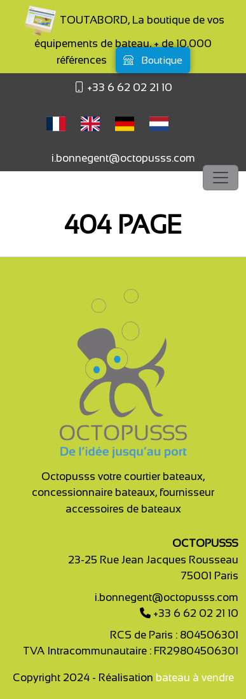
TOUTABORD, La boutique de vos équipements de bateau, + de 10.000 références (123, 40)
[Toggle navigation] (220, 177)
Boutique (152, 60)
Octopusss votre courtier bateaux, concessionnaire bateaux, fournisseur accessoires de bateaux (123, 492)
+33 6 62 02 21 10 (128, 87)
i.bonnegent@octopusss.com (123, 158)
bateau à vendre (195, 678)
